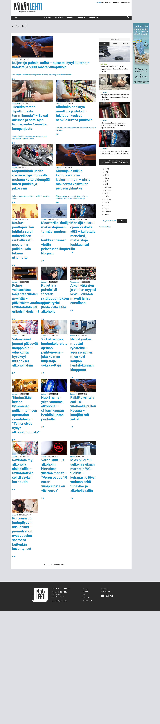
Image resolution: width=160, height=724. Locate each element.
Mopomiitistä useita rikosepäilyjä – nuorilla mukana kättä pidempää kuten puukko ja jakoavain (31, 179)
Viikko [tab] (115, 44)
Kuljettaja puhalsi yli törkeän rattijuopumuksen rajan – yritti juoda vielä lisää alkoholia (55, 298)
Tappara (108, 211)
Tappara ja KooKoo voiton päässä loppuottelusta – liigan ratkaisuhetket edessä (114, 69)
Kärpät (107, 193)
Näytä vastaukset (109, 221)
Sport (107, 208)
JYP (106, 181)
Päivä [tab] (104, 44)
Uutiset (47, 18)
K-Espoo (108, 187)
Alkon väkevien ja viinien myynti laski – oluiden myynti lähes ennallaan (83, 294)
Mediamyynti (125, 3)
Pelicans (108, 199)
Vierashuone (93, 18)
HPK (106, 172)
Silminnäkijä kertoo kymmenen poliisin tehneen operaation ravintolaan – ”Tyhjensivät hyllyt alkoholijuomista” (26, 414)
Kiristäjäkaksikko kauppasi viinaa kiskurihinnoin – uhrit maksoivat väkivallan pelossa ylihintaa (73, 179)
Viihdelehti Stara (105, 227)
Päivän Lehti (28, 7)
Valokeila (59, 18)
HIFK (107, 169)
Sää (15, 17)
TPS (106, 205)
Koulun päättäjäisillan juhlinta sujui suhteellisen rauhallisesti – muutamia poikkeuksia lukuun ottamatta (23, 240)
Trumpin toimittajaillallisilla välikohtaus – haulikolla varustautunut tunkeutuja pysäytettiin (115, 97)
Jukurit (107, 178)
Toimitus (116, 3)
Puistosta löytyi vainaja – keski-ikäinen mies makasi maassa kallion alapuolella (115, 152)
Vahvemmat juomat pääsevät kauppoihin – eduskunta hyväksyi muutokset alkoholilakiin (25, 352)
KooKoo (108, 190)
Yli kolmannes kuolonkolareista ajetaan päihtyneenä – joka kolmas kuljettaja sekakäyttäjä (54, 352)
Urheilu (70, 18)
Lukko (107, 196)
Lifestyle (81, 18)
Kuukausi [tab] (125, 44)
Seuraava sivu (58, 565)
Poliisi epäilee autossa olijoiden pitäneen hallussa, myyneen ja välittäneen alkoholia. (42, 75)
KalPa (107, 184)
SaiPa (107, 202)
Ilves (106, 175)
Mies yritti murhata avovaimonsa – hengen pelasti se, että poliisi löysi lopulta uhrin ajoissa (113, 125)
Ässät (107, 214)
